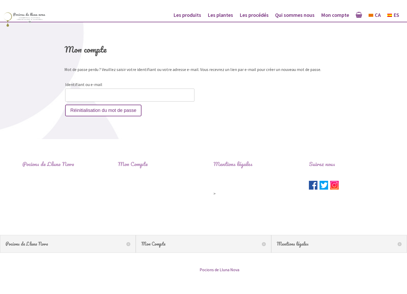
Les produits (187, 15)
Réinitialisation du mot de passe (103, 110)
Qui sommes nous (295, 15)
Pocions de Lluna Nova (219, 269)
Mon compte (335, 15)
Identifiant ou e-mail (83, 84)
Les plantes (220, 15)
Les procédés (254, 15)
